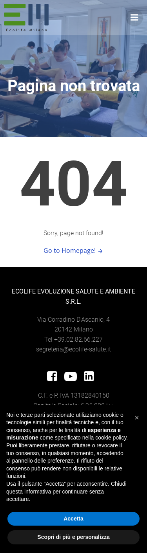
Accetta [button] (73, 518)
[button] (137, 417)
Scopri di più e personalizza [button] (73, 537)
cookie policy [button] (110, 437)
